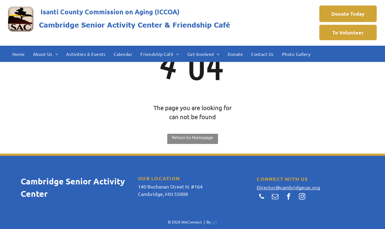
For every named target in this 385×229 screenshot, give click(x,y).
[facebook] (288, 197)
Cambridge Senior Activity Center (100, 25)
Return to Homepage (192, 137)
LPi (214, 221)
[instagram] (302, 197)
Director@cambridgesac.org (288, 187)
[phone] (261, 197)
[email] (275, 197)
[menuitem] (18, 53)
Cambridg (40, 181)
